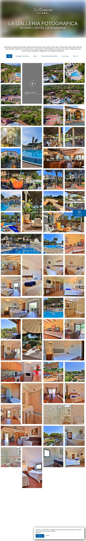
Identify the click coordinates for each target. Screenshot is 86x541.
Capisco (40, 536)
